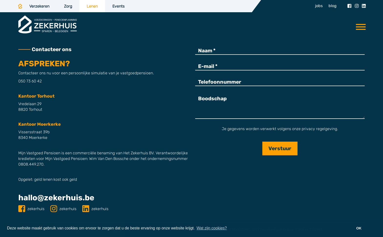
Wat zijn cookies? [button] (212, 228)
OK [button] (359, 228)
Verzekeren (39, 6)
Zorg (68, 6)
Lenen (92, 6)
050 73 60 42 (30, 81)
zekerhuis (31, 208)
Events (118, 6)
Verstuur (279, 148)
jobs (319, 5)
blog (333, 5)
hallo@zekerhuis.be (56, 197)
